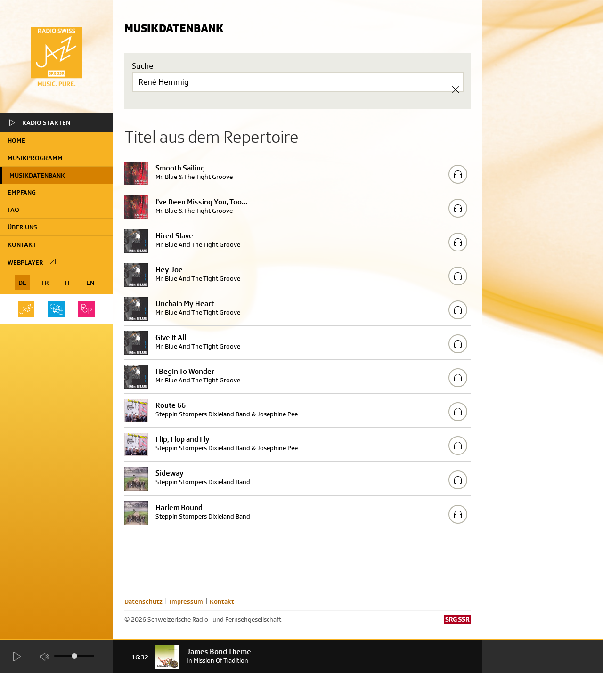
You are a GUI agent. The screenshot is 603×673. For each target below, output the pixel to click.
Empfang (22, 192)
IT (68, 282)
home (16, 140)
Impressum (186, 601)
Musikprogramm (35, 158)
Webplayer (32, 262)
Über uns (22, 227)
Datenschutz (143, 601)
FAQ (13, 209)
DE (22, 282)
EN (90, 282)
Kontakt (22, 244)
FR (45, 282)
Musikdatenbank (37, 175)
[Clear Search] (455, 89)
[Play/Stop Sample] (457, 174)
